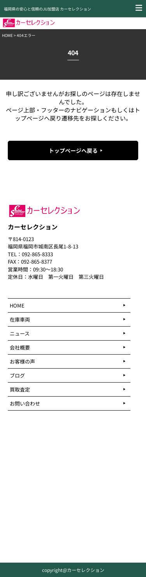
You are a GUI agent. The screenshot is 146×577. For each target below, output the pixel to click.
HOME (7, 35)
